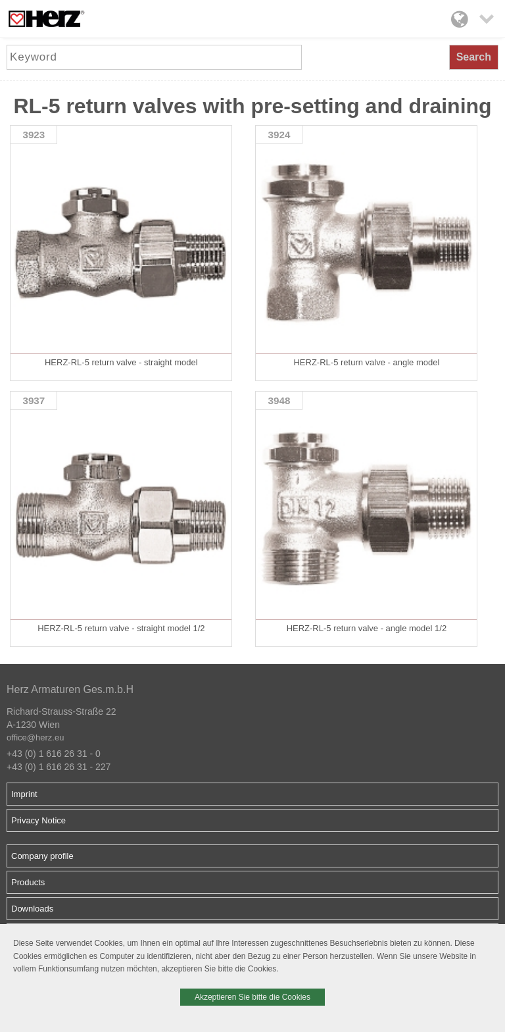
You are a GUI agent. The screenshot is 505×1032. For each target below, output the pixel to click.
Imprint (24, 794)
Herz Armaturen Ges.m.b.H (70, 689)
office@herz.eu (35, 737)
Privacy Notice (38, 820)
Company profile (42, 856)
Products (28, 882)
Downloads (32, 909)
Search (473, 57)
